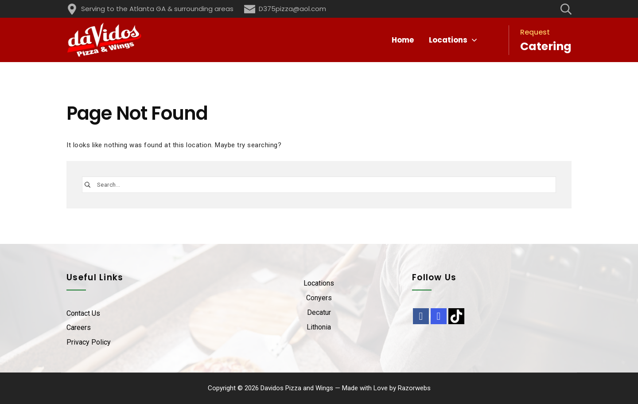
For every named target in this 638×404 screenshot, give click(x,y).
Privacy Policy (88, 342)
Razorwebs (414, 388)
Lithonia (319, 327)
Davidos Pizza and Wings (297, 388)
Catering (546, 46)
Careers (78, 327)
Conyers (319, 298)
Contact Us (83, 313)
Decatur (319, 312)
